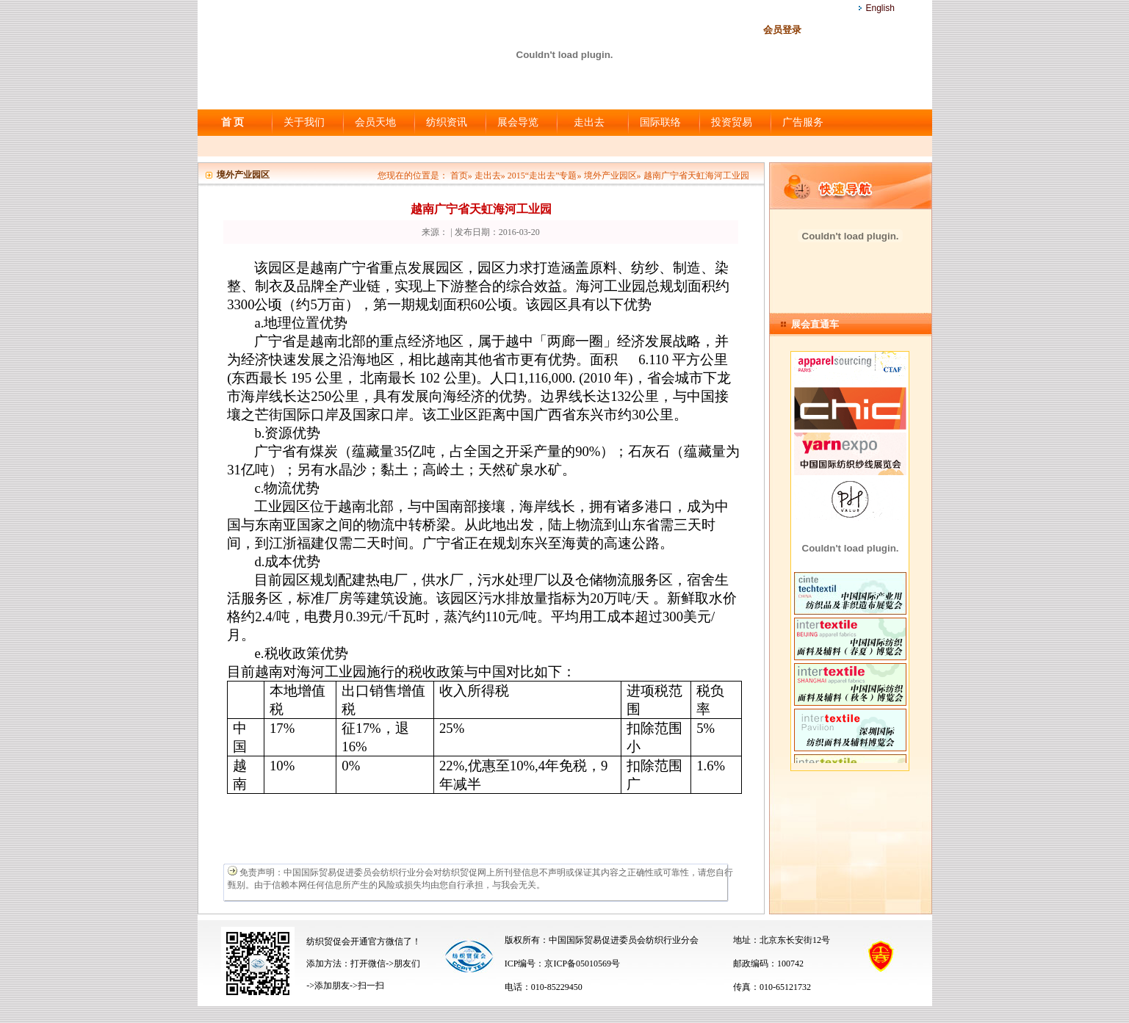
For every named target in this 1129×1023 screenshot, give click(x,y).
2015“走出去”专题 (542, 175)
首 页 (233, 122)
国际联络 (660, 122)
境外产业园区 (610, 175)
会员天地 (375, 122)
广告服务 (802, 122)
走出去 (589, 122)
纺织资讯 (446, 122)
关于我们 (304, 122)
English (880, 8)
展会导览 (517, 122)
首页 (459, 175)
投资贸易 (731, 122)
